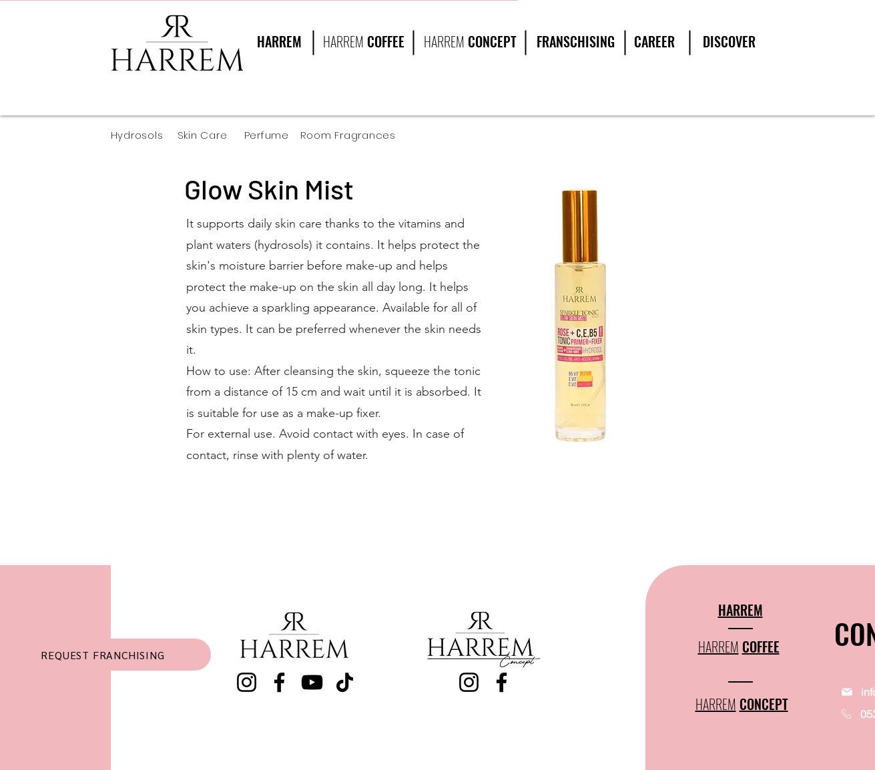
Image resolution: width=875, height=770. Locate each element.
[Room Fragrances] (357, 135)
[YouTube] (312, 682)
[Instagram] (247, 682)
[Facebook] (279, 682)
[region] (724, 54)
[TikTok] (345, 682)
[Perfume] (272, 135)
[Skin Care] (211, 135)
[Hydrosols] (144, 135)
